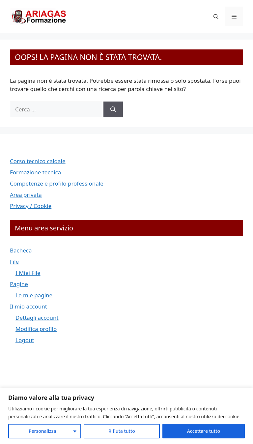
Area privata (26, 194)
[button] (216, 16)
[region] (126, 416)
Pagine (19, 284)
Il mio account (28, 306)
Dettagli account (37, 317)
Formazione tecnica (35, 172)
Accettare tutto (203, 431)
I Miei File (28, 273)
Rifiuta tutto (121, 431)
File (14, 261)
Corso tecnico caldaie (38, 161)
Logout (24, 340)
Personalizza (42, 431)
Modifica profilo (36, 329)
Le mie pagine (33, 295)
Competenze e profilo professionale (56, 183)
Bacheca (21, 250)
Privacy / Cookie (30, 206)
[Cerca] (113, 109)
